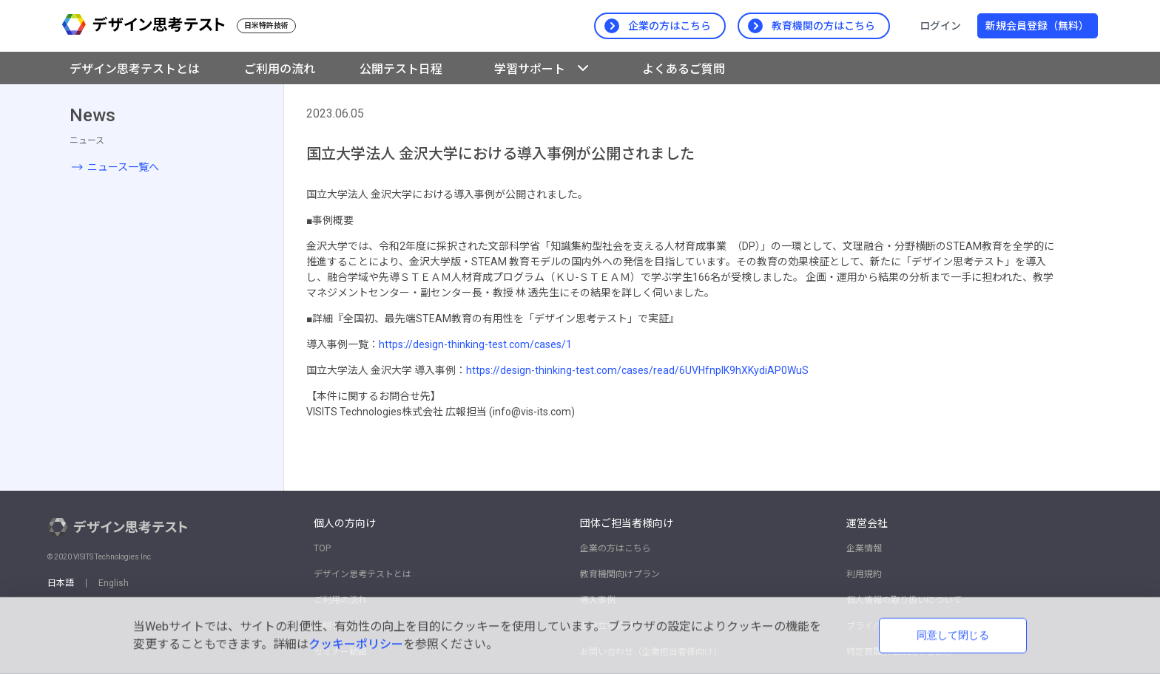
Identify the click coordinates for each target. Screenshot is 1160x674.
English (113, 583)
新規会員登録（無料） (1037, 26)
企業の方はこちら (615, 548)
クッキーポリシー (355, 644)
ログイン (940, 26)
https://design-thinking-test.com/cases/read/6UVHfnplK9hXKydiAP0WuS (637, 370)
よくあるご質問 (683, 69)
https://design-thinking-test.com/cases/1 (475, 344)
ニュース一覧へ (123, 167)
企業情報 (864, 548)
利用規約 (864, 574)
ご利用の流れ (279, 69)
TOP (322, 548)
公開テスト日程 (401, 69)
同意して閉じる (953, 635)
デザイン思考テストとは (135, 69)
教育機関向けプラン (620, 574)
